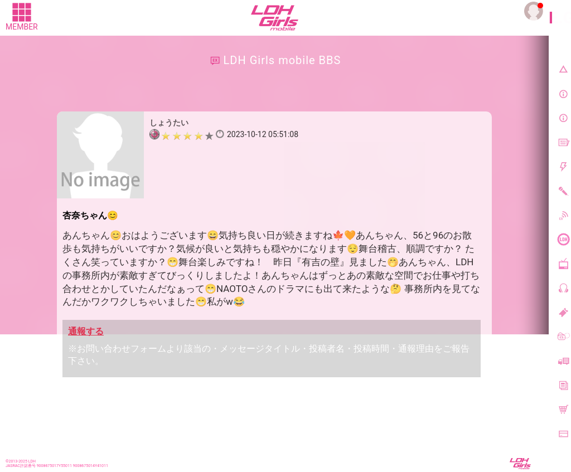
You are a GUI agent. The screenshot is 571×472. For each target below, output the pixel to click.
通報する (86, 331)
